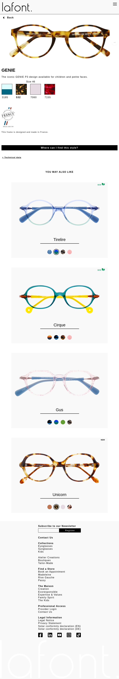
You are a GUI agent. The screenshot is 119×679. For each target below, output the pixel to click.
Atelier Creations (49, 557)
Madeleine (44, 574)
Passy (42, 580)
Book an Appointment (51, 571)
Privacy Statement (49, 623)
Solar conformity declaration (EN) (59, 626)
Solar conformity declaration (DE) (59, 629)
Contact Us (45, 612)
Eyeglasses (45, 546)
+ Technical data (11, 157)
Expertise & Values (50, 594)
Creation (43, 589)
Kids (41, 551)
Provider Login (47, 609)
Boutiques (44, 560)
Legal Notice (46, 620)
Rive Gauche (46, 577)
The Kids (43, 600)
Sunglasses (45, 549)
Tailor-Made (45, 563)
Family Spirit (46, 597)
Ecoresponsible (48, 592)
